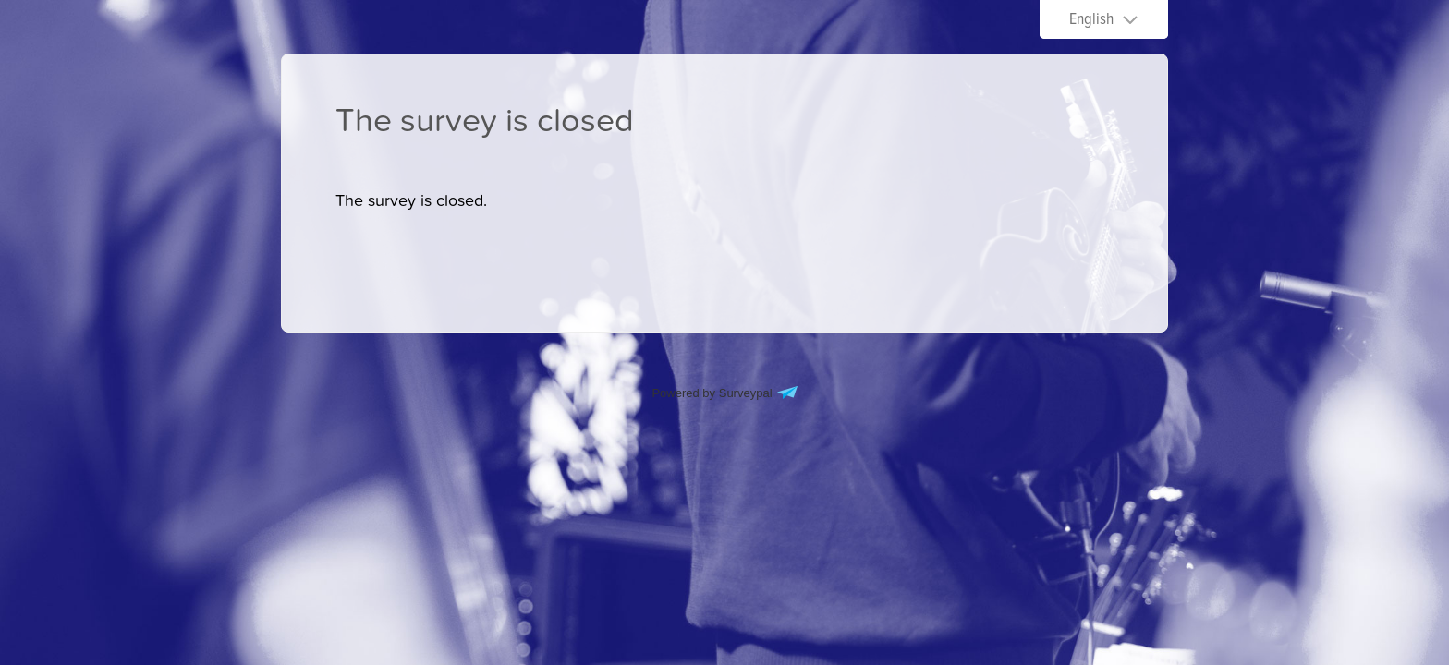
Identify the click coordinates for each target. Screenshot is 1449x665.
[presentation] (411, 201)
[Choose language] (1104, 19)
